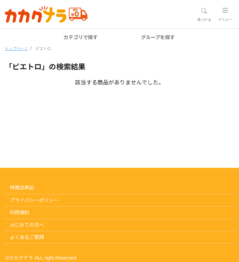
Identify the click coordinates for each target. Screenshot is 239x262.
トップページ (16, 48)
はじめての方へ (27, 225)
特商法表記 (22, 187)
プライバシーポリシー (34, 200)
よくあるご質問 (27, 237)
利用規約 (19, 212)
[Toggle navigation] (204, 14)
